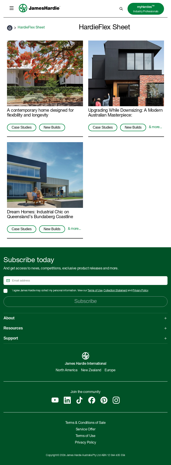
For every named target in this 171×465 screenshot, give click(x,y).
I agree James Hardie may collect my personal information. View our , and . (80, 290)
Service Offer (85, 429)
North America (67, 370)
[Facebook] (91, 400)
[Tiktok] (79, 400)
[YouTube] (55, 400)
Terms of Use (95, 290)
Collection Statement (115, 290)
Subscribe (85, 301)
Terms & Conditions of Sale (85, 423)
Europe (110, 370)
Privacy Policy (140, 290)
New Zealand (91, 370)
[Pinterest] (103, 400)
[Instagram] (116, 400)
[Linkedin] (67, 400)
